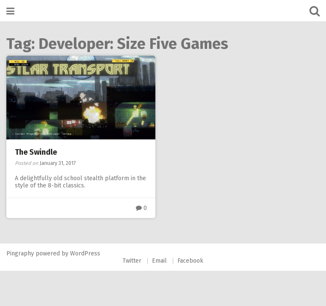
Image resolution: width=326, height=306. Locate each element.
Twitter (132, 260)
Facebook (190, 260)
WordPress (85, 253)
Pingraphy (20, 253)
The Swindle (36, 152)
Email (159, 260)
